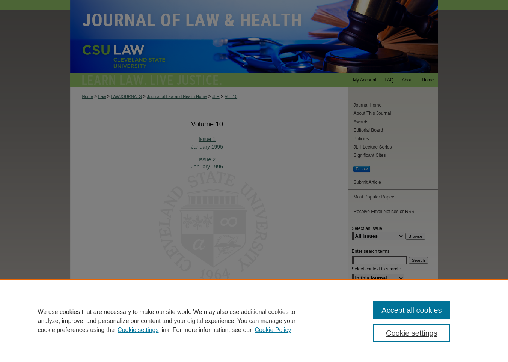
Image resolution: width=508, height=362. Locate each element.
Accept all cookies (411, 310)
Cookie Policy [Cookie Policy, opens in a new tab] (273, 330)
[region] (254, 320)
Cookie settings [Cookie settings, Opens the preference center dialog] (411, 333)
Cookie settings (138, 330)
